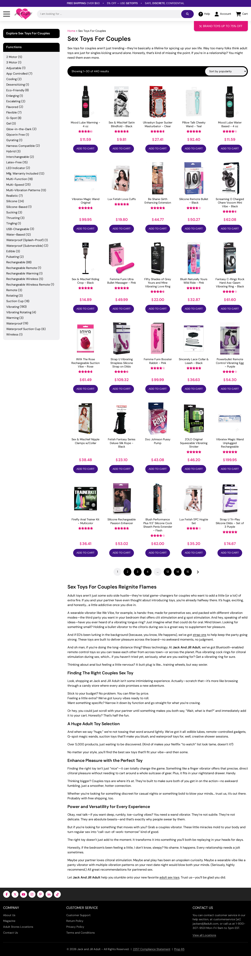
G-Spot (11, 118)
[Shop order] (226, 71)
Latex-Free (14, 162)
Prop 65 (179, 949)
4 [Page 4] (147, 571)
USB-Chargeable (17, 229)
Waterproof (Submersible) (24, 246)
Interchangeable (17, 157)
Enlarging (12, 96)
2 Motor (11, 57)
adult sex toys (169, 877)
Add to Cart (85, 148)
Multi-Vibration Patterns (23, 190)
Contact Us (10, 932)
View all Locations (204, 935)
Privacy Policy (75, 927)
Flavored (12, 107)
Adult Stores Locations (18, 927)
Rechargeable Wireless (22, 279)
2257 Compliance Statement (151, 949)
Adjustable (13, 68)
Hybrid (11, 151)
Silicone (11, 201)
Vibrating (12, 307)
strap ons (199, 635)
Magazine (9, 921)
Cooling (11, 79)
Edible (10, 251)
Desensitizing (15, 85)
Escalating (13, 101)
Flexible (11, 112)
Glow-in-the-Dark (19, 129)
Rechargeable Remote (21, 268)
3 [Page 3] (137, 571)
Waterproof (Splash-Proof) (25, 240)
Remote (11, 290)
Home (71, 31)
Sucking (11, 212)
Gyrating (12, 140)
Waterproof (14, 323)
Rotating (12, 296)
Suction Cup (15, 301)
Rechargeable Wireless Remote (28, 285)
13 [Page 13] (167, 571)
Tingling (11, 223)
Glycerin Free (15, 135)
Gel (8, 123)
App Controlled (17, 74)
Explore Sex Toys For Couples (28, 33)
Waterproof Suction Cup (23, 329)
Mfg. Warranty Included (22, 173)
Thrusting (13, 218)
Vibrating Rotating (18, 312)
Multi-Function (16, 179)
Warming (12, 318)
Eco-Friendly (15, 90)
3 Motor (11, 62)
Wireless (12, 334)
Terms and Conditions (80, 932)
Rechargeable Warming (22, 273)
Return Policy (74, 921)
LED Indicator (15, 168)
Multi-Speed (15, 185)
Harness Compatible (20, 146)
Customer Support (78, 915)
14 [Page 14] (177, 571)
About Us (9, 915)
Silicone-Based (16, 207)
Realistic (12, 196)
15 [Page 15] (187, 571)
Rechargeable (15, 262)
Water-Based (15, 235)
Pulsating (12, 257)
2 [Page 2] (127, 571)
